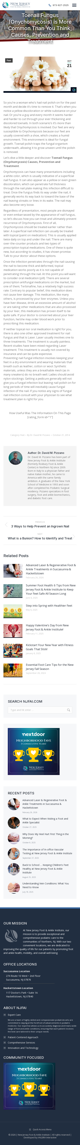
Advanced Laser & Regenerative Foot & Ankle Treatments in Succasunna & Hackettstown (51, 569)
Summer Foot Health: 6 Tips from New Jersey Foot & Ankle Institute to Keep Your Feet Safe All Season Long (51, 589)
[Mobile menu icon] (74, 5)
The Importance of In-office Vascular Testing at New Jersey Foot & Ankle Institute (47, 851)
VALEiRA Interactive (47, 1137)
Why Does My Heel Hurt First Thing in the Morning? (45, 835)
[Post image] (12, 571)
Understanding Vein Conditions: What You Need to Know (45, 885)
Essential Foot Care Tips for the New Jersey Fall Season (49, 667)
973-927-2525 (58, 5)
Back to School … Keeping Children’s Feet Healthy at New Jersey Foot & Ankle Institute (45, 868)
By (38, 435)
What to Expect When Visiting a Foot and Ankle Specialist (45, 820)
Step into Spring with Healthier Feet (49, 605)
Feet (9, 60)
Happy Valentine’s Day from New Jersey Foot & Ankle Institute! (47, 627)
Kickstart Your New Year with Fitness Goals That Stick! (49, 647)
